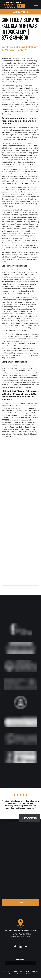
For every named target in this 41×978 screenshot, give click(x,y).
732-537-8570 (20, 12)
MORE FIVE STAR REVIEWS (29, 818)
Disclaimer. (21, 974)
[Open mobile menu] (36, 4)
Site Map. (28, 974)
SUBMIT (20, 902)
